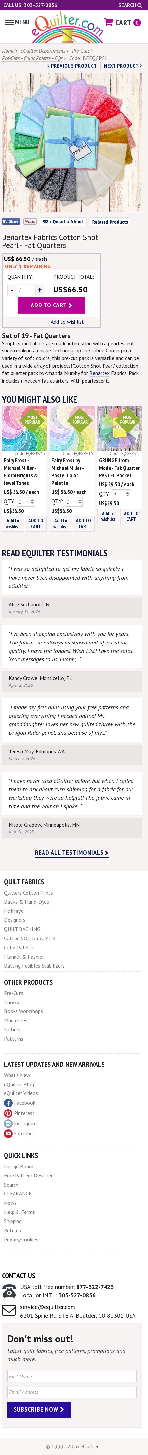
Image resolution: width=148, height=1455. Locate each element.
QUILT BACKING (22, 929)
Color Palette (19, 947)
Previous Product (72, 65)
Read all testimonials (72, 852)
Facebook (19, 1103)
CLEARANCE (18, 1193)
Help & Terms (19, 1212)
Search (130, 5)
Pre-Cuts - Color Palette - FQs (32, 58)
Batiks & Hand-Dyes (26, 901)
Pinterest (19, 1113)
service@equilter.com (47, 1307)
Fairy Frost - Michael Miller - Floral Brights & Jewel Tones (21, 472)
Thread (11, 1002)
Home (8, 50)
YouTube (18, 1133)
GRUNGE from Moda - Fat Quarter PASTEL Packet (119, 468)
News (10, 1202)
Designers (14, 920)
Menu (17, 22)
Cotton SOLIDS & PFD (29, 938)
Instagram (20, 1123)
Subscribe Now (39, 1409)
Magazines (15, 1020)
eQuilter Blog (19, 1084)
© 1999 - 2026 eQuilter (72, 1446)
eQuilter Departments (43, 50)
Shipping (13, 1221)
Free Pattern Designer (28, 1175)
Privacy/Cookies (21, 1239)
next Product (123, 65)
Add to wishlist (67, 321)
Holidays (13, 911)
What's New (17, 1075)
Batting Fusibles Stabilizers (34, 965)
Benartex (99, 373)
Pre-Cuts (81, 50)
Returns (12, 1230)
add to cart (52, 305)
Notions (13, 1029)
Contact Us (18, 1275)
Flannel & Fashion (24, 956)
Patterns (13, 1038)
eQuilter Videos (21, 1093)
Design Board (18, 1166)
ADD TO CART (35, 523)
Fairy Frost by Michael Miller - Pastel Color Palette (67, 472)
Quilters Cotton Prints (28, 892)
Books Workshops (23, 1011)
